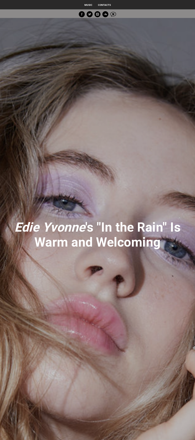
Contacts (104, 5)
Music (88, 5)
